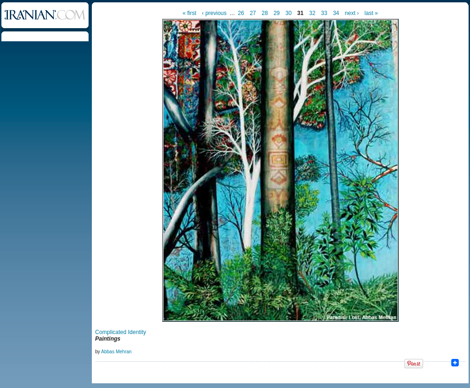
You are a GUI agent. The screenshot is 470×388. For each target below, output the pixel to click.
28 (264, 13)
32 (312, 13)
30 (288, 13)
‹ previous (214, 13)
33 (324, 13)
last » (371, 13)
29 (277, 13)
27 (253, 13)
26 (241, 13)
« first (189, 13)
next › (352, 13)
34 (336, 13)
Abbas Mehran (116, 351)
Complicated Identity (120, 332)
